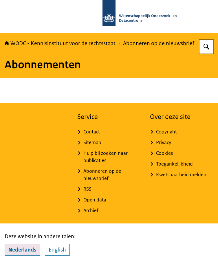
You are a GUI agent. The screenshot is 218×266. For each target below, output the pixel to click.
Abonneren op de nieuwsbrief (158, 43)
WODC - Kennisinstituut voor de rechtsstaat (60, 43)
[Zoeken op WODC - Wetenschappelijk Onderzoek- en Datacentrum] (206, 47)
